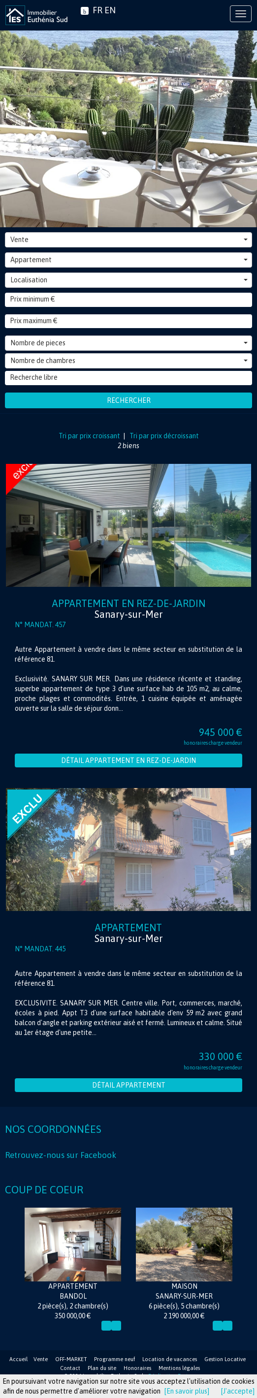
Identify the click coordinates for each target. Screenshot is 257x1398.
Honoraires (137, 1368)
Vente (129, 239)
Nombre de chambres (129, 361)
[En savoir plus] (186, 1391)
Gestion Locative (225, 1359)
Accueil (18, 1359)
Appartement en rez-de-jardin (128, 609)
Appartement (129, 260)
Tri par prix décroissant (163, 436)
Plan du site (102, 1368)
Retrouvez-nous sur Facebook (60, 1155)
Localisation (129, 280)
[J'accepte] (238, 1391)
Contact (70, 1368)
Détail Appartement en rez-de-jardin (128, 760)
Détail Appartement (128, 1085)
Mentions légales (179, 1368)
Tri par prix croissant (90, 436)
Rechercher (129, 400)
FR (97, 10)
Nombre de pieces (129, 343)
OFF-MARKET (71, 1359)
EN (110, 10)
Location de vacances (169, 1359)
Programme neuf (114, 1359)
